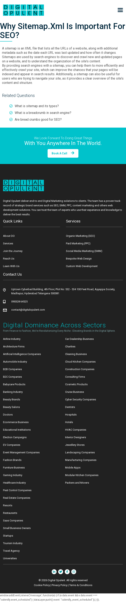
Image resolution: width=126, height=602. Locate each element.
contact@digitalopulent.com (28, 309)
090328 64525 (19, 301)
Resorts (7, 505)
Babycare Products (14, 384)
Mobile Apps (72, 467)
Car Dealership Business (79, 338)
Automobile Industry (15, 361)
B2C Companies (12, 376)
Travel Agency (11, 550)
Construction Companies (79, 369)
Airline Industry (11, 338)
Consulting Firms (75, 376)
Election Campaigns (15, 437)
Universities (10, 558)
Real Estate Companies (16, 497)
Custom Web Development (82, 266)
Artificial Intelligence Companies (22, 354)
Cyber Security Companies (80, 399)
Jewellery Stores (75, 444)
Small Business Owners (17, 528)
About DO (9, 235)
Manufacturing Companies (80, 460)
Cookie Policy (42, 585)
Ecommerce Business (16, 422)
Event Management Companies (21, 452)
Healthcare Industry (14, 482)
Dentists (70, 407)
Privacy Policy (59, 585)
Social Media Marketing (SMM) (84, 251)
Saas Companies (13, 520)
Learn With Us (11, 266)
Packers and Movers (77, 482)
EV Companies (11, 444)
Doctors (8, 414)
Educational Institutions (17, 429)
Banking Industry (13, 391)
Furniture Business (14, 467)
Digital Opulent (56, 580)
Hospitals (71, 414)
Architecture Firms (14, 346)
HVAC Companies (75, 429)
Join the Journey (12, 251)
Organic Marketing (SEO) (80, 235)
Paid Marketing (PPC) (78, 243)
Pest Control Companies (17, 490)
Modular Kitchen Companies (81, 475)
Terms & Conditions (80, 585)
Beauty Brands (11, 399)
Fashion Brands (12, 460)
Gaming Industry (12, 475)
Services (8, 243)
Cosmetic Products (76, 384)
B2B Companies (12, 369)
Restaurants (10, 512)
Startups (8, 535)
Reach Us (8, 258)
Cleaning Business (76, 354)
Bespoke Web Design (79, 258)
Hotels (69, 422)
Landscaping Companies (80, 452)
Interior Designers (75, 437)
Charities (70, 346)
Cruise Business (74, 391)
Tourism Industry (12, 543)
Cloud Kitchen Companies (80, 361)
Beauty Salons (11, 407)
